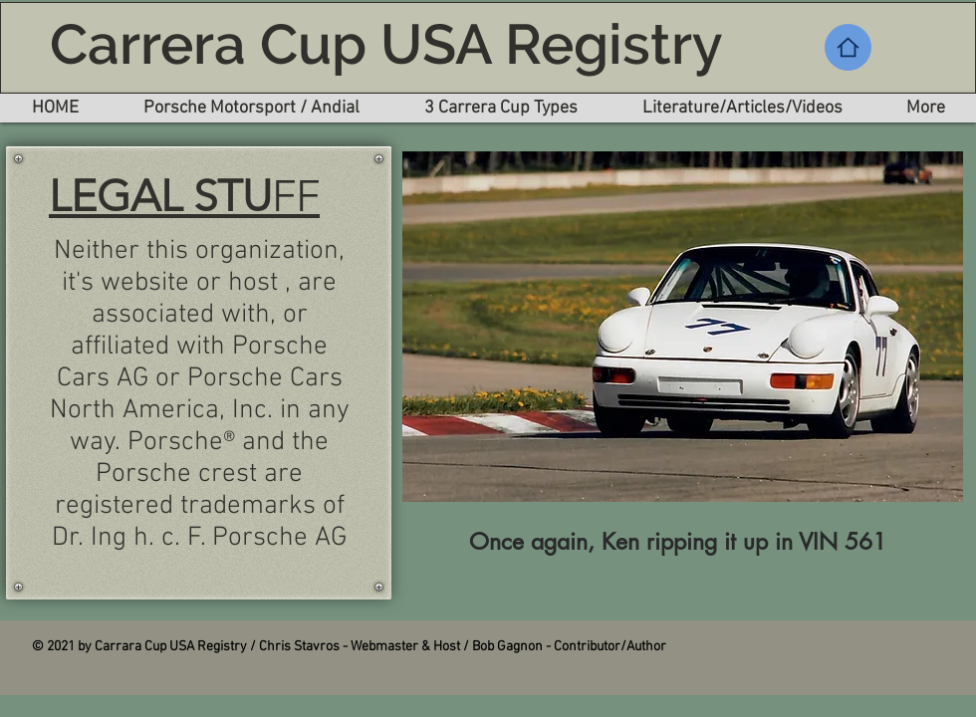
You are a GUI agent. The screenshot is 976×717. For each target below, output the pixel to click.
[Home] (848, 47)
